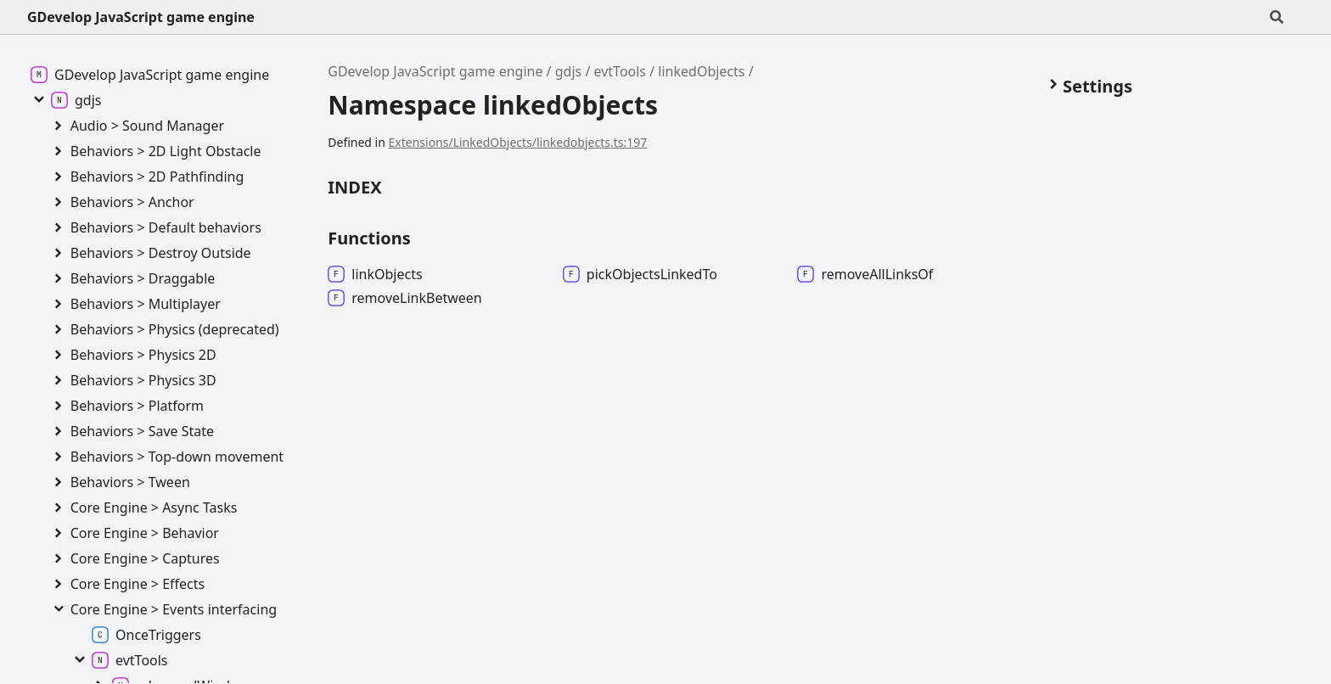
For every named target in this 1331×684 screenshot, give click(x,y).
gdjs (568, 71)
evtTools (620, 71)
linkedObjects (701, 71)
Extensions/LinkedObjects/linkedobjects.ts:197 (518, 142)
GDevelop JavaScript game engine (141, 17)
